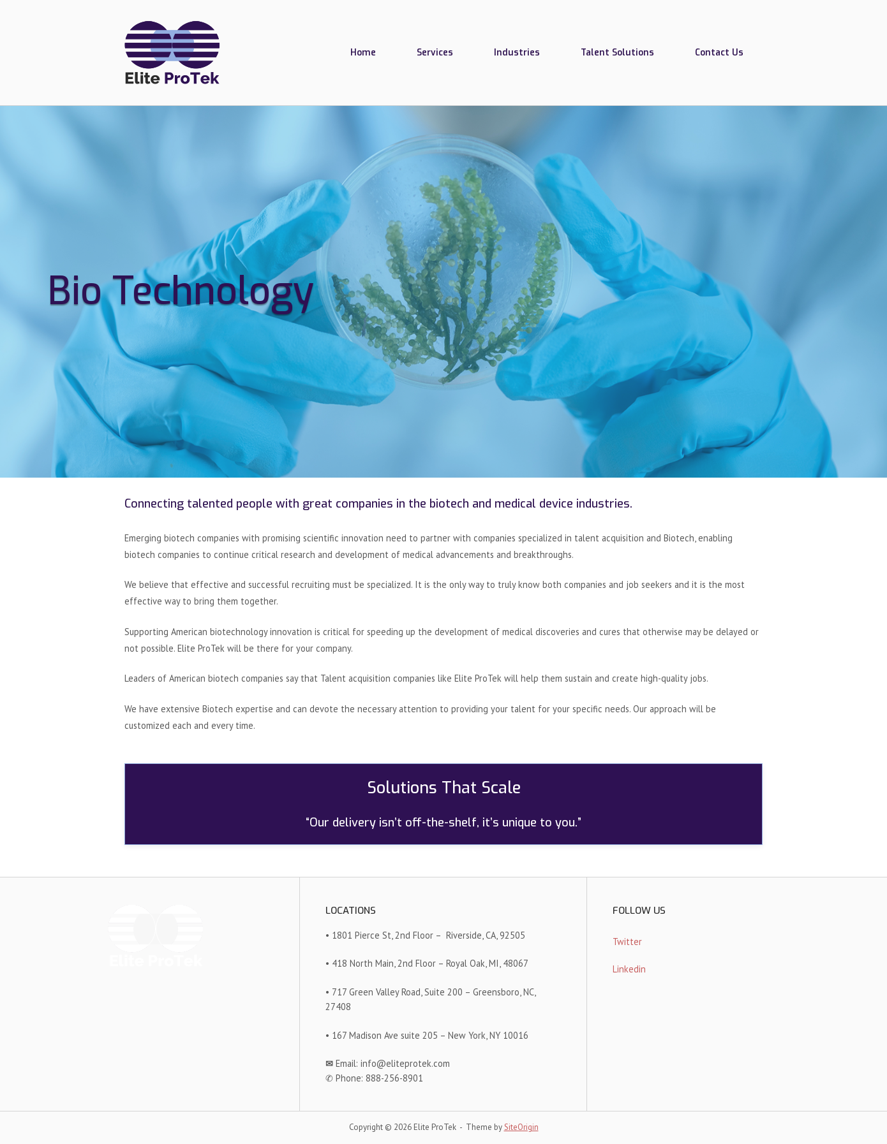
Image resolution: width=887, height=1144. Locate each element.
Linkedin (629, 969)
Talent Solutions (617, 52)
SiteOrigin (521, 1127)
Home (363, 52)
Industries (517, 52)
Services (435, 52)
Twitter (627, 941)
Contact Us (719, 52)
